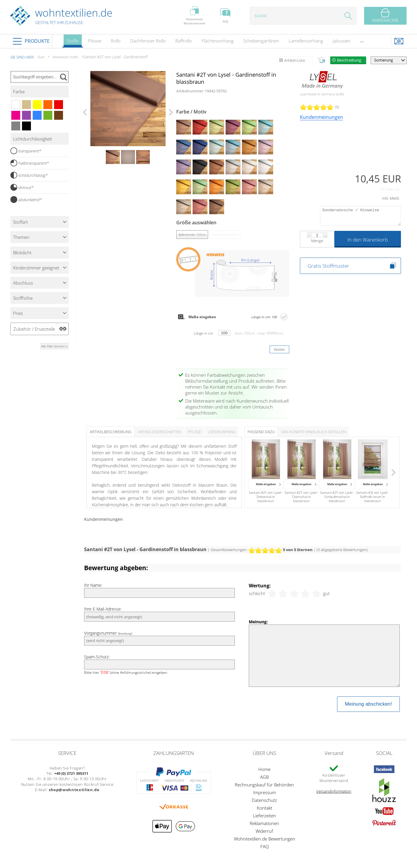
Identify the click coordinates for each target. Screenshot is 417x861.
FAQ (264, 846)
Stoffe (73, 43)
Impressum (264, 792)
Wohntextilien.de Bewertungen (264, 839)
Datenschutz (264, 800)
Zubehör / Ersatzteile (34, 329)
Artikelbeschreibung (110, 431)
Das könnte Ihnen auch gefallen (313, 431)
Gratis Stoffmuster (328, 265)
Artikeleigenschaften (159, 431)
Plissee (94, 41)
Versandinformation (333, 791)
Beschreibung (349, 60)
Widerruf (264, 831)
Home (264, 769)
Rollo (116, 41)
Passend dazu (261, 431)
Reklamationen (264, 823)
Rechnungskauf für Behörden (264, 785)
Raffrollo (183, 41)
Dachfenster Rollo (148, 41)
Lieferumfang (221, 431)
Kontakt (264, 808)
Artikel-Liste (294, 60)
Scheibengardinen (261, 41)
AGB (264, 777)
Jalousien (341, 41)
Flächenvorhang (218, 41)
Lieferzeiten (264, 816)
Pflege (194, 431)
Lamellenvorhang (306, 41)
